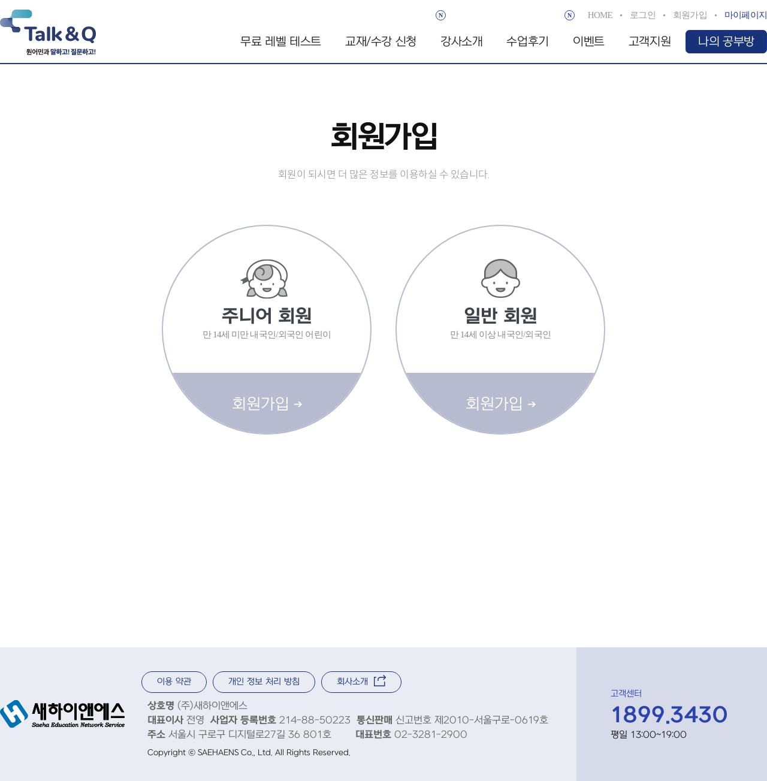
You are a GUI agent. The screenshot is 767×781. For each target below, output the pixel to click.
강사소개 (461, 42)
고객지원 (650, 42)
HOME (600, 15)
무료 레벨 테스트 (280, 42)
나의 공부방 (726, 42)
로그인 (643, 15)
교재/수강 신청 (380, 42)
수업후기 (527, 42)
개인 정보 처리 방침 (264, 682)
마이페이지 (745, 15)
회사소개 (361, 681)
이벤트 (589, 42)
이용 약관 (174, 682)
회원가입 (690, 15)
